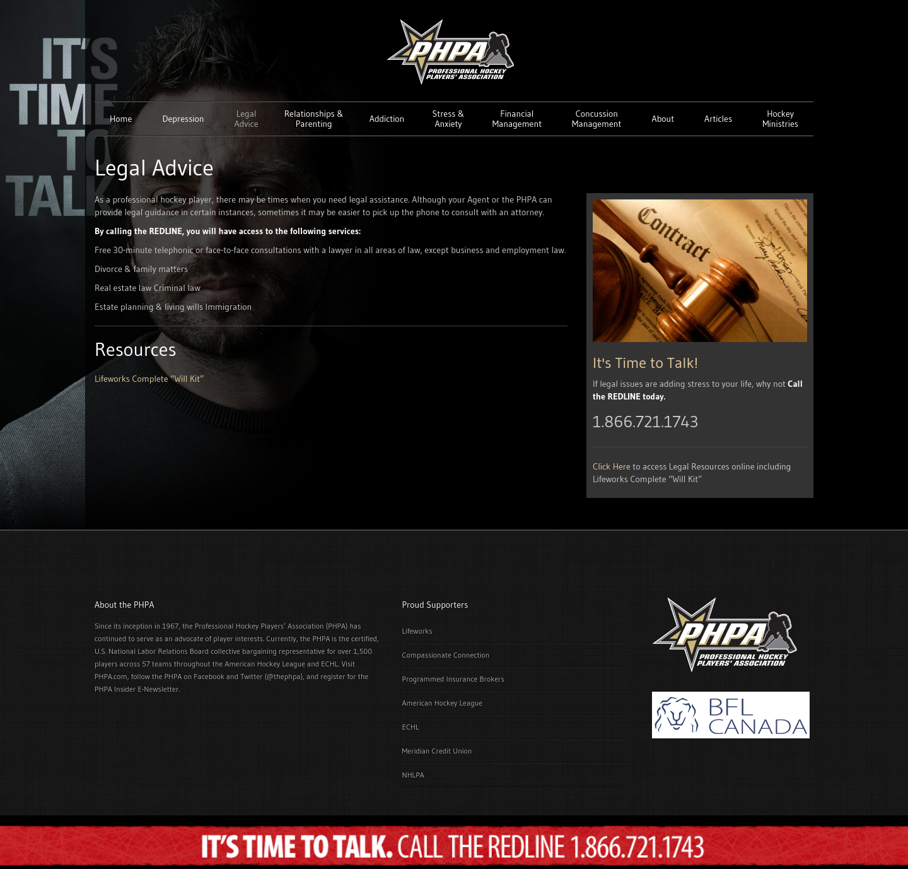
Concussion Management (596, 118)
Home (121, 118)
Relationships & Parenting (314, 118)
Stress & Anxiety (449, 118)
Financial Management (517, 118)
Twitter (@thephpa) (271, 676)
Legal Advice (247, 118)
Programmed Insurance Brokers (453, 678)
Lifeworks (417, 630)
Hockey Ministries (780, 118)
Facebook (209, 676)
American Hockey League (442, 702)
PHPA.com (111, 676)
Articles (718, 118)
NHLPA (413, 774)
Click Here (612, 466)
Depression (183, 118)
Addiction (387, 118)
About (663, 118)
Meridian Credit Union (437, 750)
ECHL (410, 726)
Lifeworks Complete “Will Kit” (149, 378)
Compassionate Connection (446, 654)
